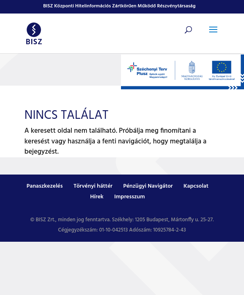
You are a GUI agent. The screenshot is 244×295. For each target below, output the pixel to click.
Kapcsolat (196, 186)
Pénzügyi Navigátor (148, 186)
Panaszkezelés (45, 186)
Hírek (97, 197)
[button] (213, 34)
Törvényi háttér (92, 186)
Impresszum (129, 197)
